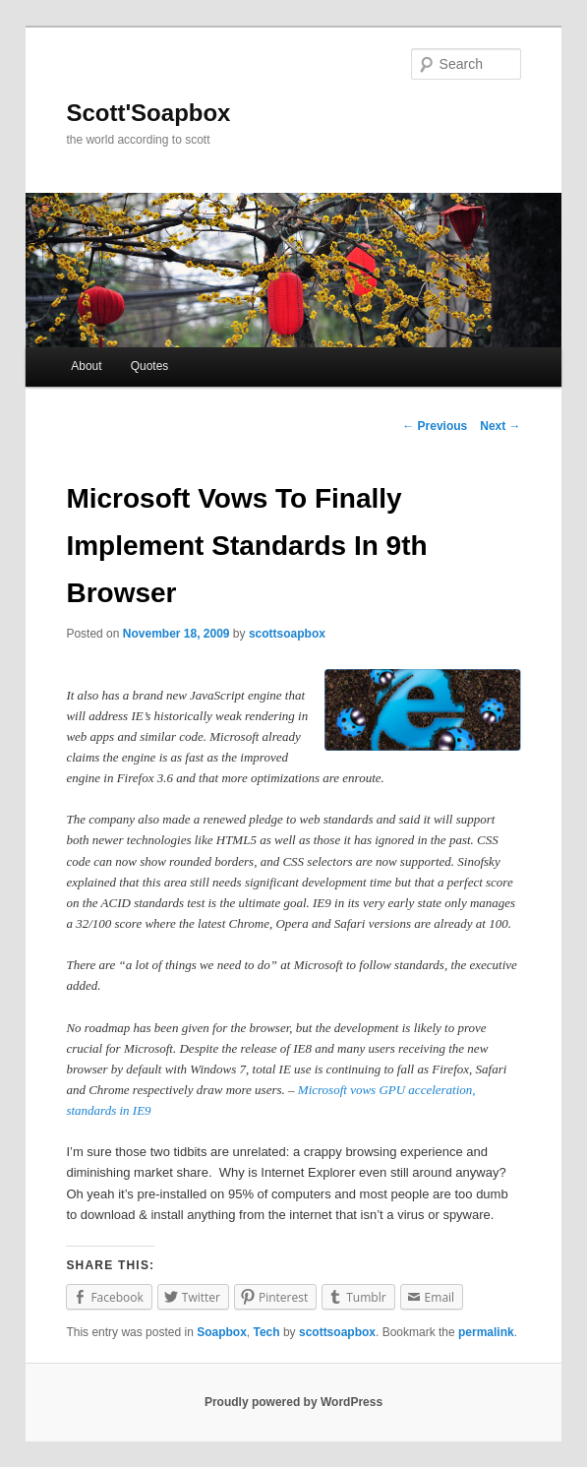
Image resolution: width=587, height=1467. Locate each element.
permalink (486, 1332)
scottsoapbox (287, 634)
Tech (266, 1332)
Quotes (150, 366)
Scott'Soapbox (148, 112)
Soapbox (222, 1332)
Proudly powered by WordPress (293, 1402)
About (86, 366)
